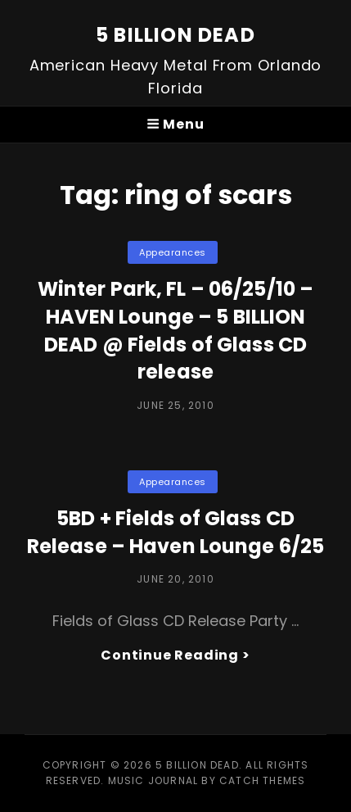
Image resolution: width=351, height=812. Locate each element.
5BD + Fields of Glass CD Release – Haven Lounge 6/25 (175, 532)
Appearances (172, 252)
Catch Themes (262, 780)
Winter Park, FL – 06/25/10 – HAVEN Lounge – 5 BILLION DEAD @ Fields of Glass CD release (175, 330)
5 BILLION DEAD (175, 34)
